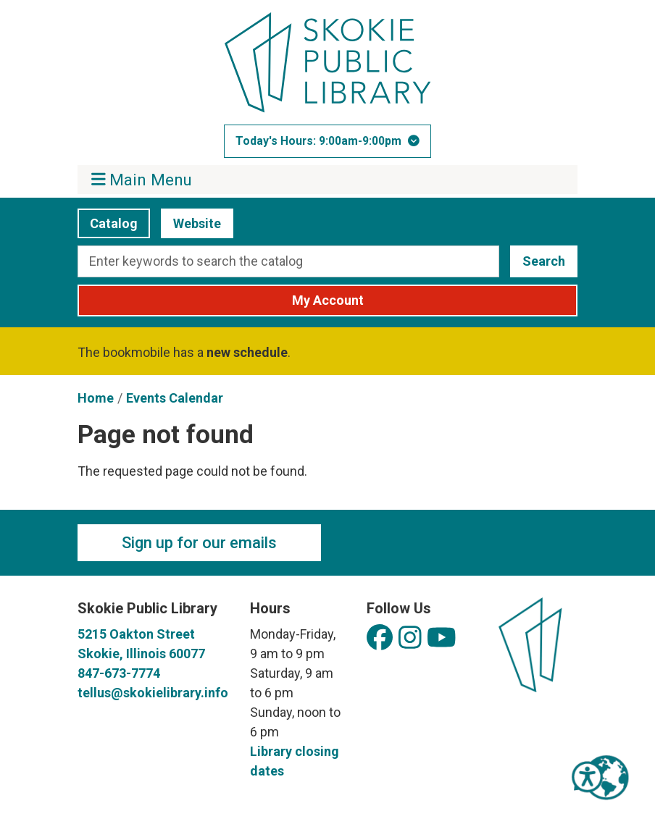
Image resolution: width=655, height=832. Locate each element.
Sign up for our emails (199, 543)
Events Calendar (174, 398)
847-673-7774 (119, 673)
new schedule (247, 352)
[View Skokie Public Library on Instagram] (410, 638)
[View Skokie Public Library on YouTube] (441, 638)
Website (191, 223)
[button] (327, 141)
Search (543, 261)
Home (96, 398)
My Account (328, 300)
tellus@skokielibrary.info (153, 692)
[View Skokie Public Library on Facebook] (380, 638)
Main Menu (142, 179)
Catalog (108, 223)
